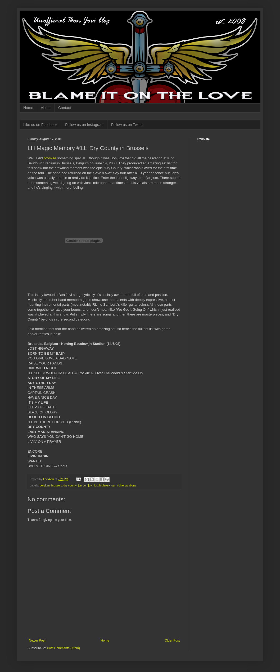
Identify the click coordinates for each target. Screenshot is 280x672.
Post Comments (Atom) (63, 648)
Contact (64, 108)
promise (50, 158)
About (46, 108)
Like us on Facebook (40, 125)
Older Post (172, 640)
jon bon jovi (85, 485)
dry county (70, 485)
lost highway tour (104, 485)
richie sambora (126, 485)
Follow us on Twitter (127, 125)
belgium (45, 485)
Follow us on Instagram (84, 125)
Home (28, 108)
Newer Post (37, 640)
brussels (56, 485)
